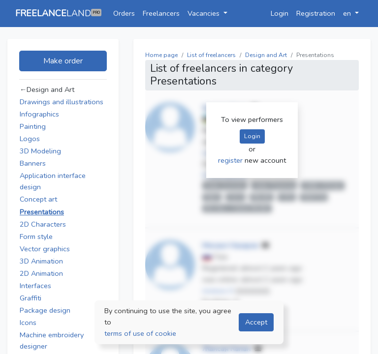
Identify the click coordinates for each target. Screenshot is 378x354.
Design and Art (266, 55)
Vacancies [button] (204, 13)
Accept (256, 322)
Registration (315, 13)
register (231, 160)
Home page (161, 55)
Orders (124, 13)
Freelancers (161, 13)
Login (279, 13)
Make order (63, 61)
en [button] (348, 13)
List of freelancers (211, 55)
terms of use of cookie (140, 333)
